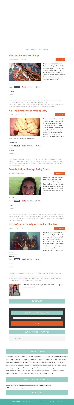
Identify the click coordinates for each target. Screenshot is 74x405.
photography (42, 102)
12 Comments (59, 173)
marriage (54, 214)
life (15, 102)
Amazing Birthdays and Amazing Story (28, 111)
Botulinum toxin (35, 216)
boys (24, 104)
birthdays (20, 161)
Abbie (18, 216)
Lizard (11, 106)
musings (18, 102)
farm (32, 273)
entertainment (31, 214)
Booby (41, 277)
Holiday (51, 104)
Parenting (22, 106)
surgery (47, 163)
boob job (31, 277)
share (48, 106)
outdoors (25, 102)
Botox (28, 216)
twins (59, 159)
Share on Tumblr (17, 87)
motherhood (59, 278)
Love (42, 159)
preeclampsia (40, 163)
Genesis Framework (60, 401)
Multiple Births (27, 163)
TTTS (57, 163)
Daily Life (25, 159)
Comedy (36, 101)
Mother (14, 163)
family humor (45, 104)
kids (56, 161)
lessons (60, 161)
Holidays (54, 101)
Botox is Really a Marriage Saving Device (29, 169)
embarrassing (13, 278)
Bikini (22, 277)
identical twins (49, 161)
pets (36, 102)
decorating (36, 104)
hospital (41, 161)
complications (34, 161)
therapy (52, 106)
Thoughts (54, 159)
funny (36, 273)
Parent (34, 163)
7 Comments (59, 114)
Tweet (11, 87)
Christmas (31, 101)
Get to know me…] (29, 287)
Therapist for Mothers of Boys (24, 55)
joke (37, 218)
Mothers (16, 106)
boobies (36, 277)
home (59, 101)
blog (26, 277)
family (49, 101)
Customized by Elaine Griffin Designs (38, 401)
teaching (53, 163)
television (19, 220)
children (24, 101)
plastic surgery (36, 280)
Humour (32, 218)
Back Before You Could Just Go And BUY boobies (33, 224)
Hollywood (17, 218)
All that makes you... (37, 23)
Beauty (18, 214)
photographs (33, 106)
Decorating (43, 101)
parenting (32, 102)
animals (18, 101)
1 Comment (60, 59)
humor (11, 102)
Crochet (52, 277)
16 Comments (59, 228)
